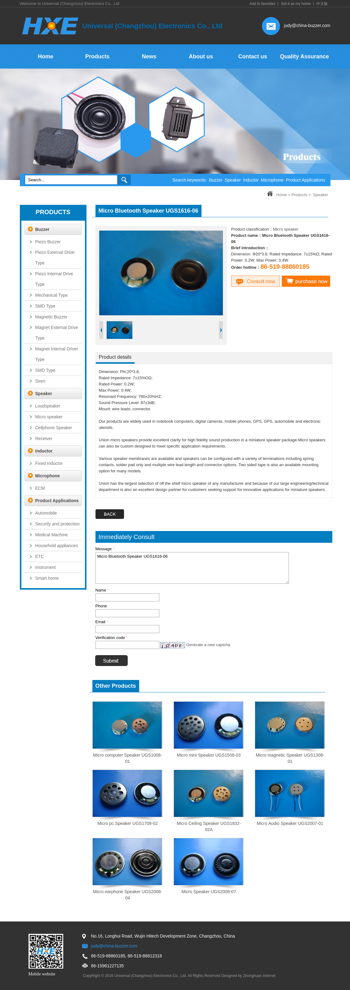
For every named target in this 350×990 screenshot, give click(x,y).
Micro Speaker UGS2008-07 (209, 891)
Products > (301, 194)
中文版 (322, 4)
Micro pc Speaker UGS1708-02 (127, 823)
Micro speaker (286, 229)
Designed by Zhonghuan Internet (248, 976)
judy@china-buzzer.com (307, 25)
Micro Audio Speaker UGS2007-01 (290, 823)
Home (281, 194)
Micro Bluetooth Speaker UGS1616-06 (192, 568)
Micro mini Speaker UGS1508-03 (209, 755)
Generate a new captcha (208, 644)
